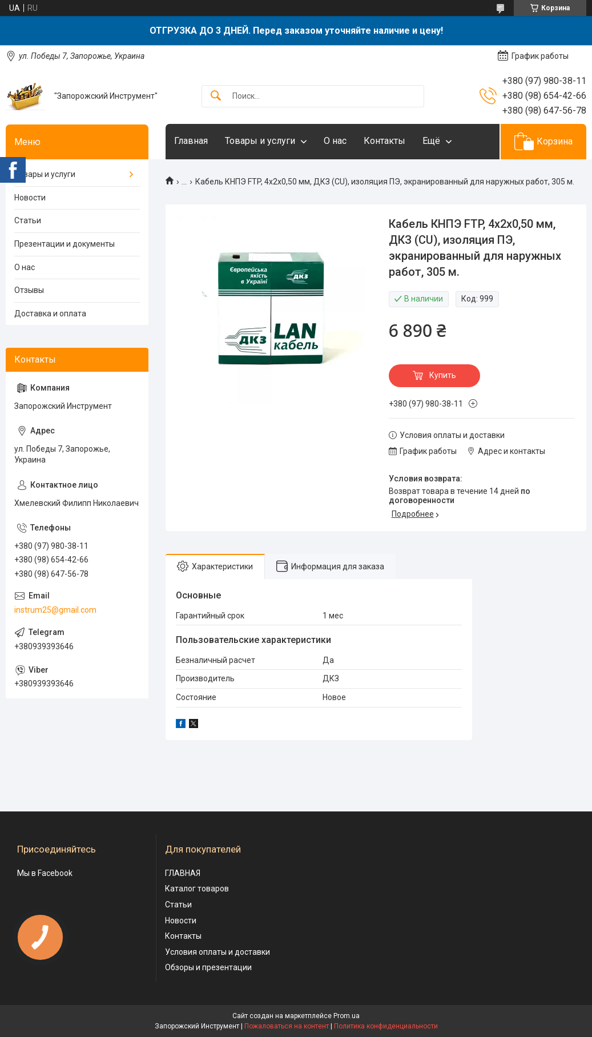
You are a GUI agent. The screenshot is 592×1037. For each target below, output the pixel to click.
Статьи (27, 220)
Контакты (384, 140)
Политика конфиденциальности (386, 1026)
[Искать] (216, 96)
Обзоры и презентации (208, 967)
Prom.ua (346, 1016)
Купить (442, 375)
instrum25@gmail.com (55, 609)
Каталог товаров (197, 888)
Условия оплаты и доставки (217, 951)
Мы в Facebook (45, 873)
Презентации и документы (64, 243)
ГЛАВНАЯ (182, 873)
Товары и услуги (260, 140)
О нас (335, 140)
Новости (30, 197)
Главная (191, 140)
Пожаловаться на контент (286, 1026)
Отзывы (29, 290)
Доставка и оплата (50, 313)
